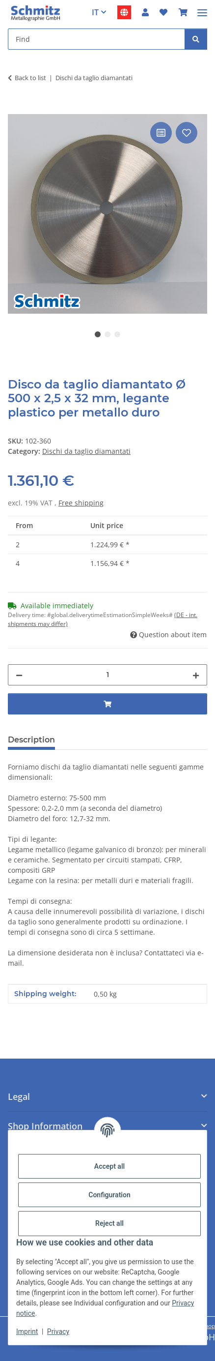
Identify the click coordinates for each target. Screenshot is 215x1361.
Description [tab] (31, 739)
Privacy (58, 1331)
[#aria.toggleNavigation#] (202, 8)
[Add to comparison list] (161, 133)
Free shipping (81, 502)
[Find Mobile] (96, 39)
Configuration (109, 1195)
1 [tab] (98, 334)
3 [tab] (117, 334)
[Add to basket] (16, 108)
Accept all (109, 1166)
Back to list (30, 77)
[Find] (196, 39)
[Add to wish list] (186, 133)
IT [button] (95, 12)
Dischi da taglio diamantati (86, 451)
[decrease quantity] (19, 675)
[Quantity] (107, 675)
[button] (145, 12)
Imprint (27, 1331)
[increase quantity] (196, 675)
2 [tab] (107, 334)
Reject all (109, 1223)
